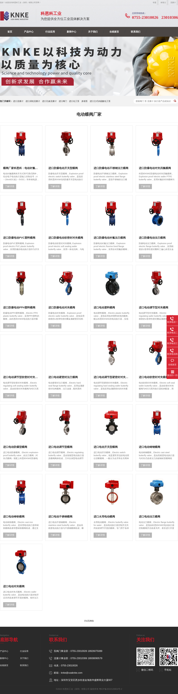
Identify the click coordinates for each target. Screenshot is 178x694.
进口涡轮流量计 (33, 101)
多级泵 (84, 101)
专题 (154, 2)
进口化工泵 (74, 101)
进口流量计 (18, 101)
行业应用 (50, 31)
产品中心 (29, 31)
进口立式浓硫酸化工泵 (100, 101)
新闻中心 (71, 31)
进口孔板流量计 (49, 101)
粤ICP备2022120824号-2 (110, 689)
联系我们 (135, 31)
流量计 (173, 2)
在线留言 (114, 31)
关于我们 (93, 31)
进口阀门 (63, 101)
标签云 (163, 2)
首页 (9, 31)
